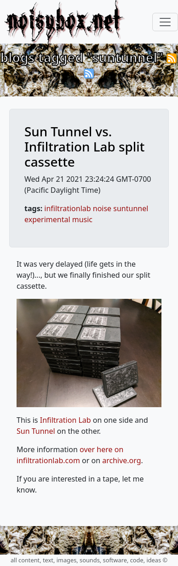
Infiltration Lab (65, 420)
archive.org (121, 460)
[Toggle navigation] (165, 22)
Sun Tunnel (36, 431)
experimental (47, 219)
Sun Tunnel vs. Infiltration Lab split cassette (84, 147)
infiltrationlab (67, 208)
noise (102, 208)
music (82, 219)
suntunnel (130, 208)
